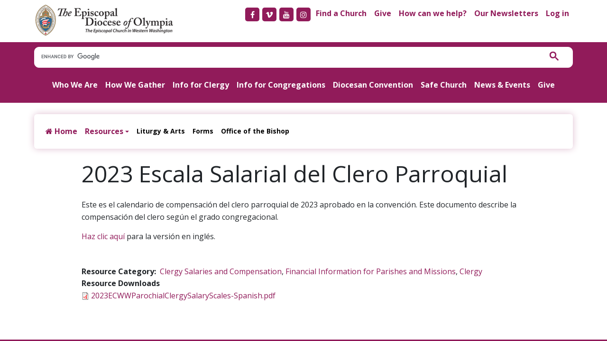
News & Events (502, 85)
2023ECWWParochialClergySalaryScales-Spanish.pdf (183, 295)
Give (382, 13)
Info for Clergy (201, 85)
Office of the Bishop (255, 130)
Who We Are (75, 85)
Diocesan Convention (373, 85)
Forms (203, 130)
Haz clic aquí (103, 236)
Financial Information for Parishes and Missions (370, 271)
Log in (557, 13)
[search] (283, 57)
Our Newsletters (506, 13)
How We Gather (135, 85)
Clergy (471, 271)
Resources (104, 131)
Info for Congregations (281, 85)
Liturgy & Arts (161, 130)
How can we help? (433, 13)
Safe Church (444, 85)
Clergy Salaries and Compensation (221, 271)
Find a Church (341, 13)
